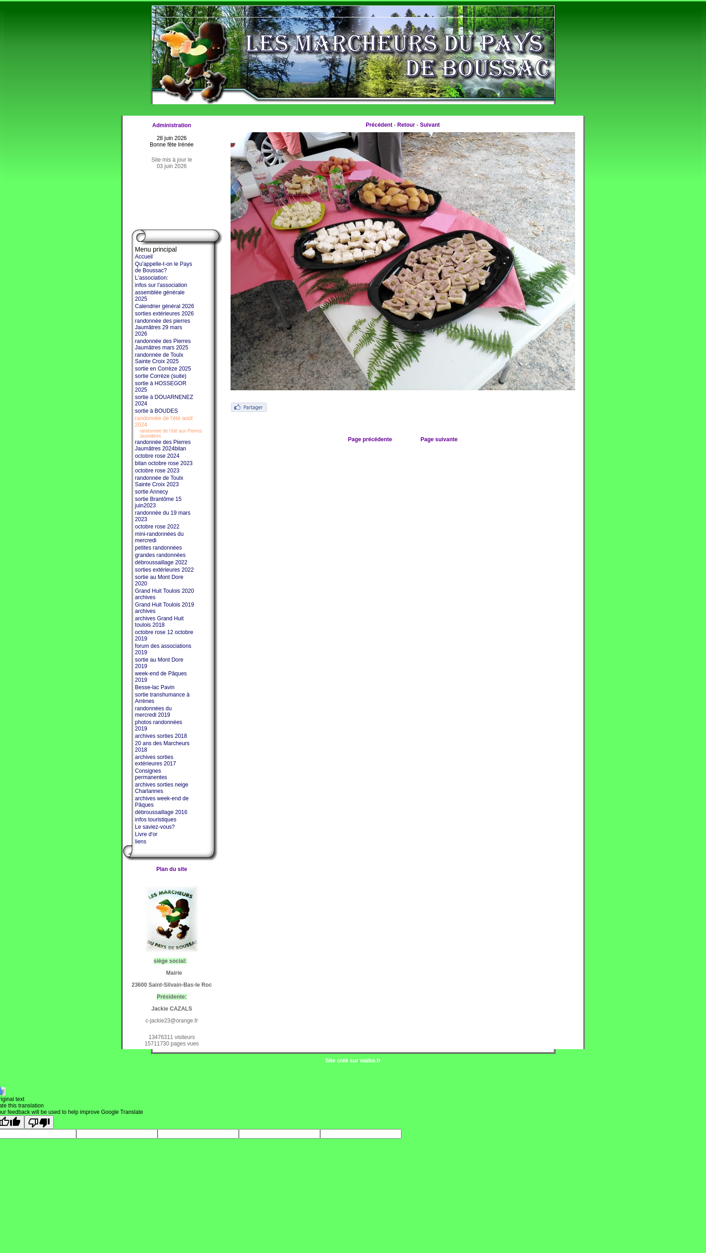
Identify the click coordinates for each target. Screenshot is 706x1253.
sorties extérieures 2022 (164, 570)
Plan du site (171, 869)
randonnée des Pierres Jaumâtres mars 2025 (163, 344)
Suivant (430, 125)
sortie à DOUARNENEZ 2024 (164, 400)
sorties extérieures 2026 (164, 313)
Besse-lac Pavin (155, 687)
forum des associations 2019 (163, 649)
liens (141, 841)
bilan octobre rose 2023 (163, 463)
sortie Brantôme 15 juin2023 (158, 502)
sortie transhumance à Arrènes (162, 697)
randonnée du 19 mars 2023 (163, 516)
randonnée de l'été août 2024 (164, 421)
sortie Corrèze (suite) (160, 376)
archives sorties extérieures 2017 (155, 760)
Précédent (379, 125)
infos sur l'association (161, 285)
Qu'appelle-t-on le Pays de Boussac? (163, 267)
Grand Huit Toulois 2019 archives (164, 607)
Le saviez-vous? (155, 827)
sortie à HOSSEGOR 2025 (160, 386)
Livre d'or (146, 834)
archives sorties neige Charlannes (161, 787)
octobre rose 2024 (157, 456)
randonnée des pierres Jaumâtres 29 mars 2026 (162, 327)
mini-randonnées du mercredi (159, 537)
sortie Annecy (151, 492)
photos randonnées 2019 (158, 725)
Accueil (144, 256)
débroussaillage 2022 (161, 562)
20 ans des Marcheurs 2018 (162, 746)
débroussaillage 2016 (161, 812)
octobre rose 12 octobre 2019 (164, 635)
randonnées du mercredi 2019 (153, 711)
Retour (406, 125)
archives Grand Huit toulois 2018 (159, 621)
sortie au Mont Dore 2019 (159, 663)
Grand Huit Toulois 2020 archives (164, 594)
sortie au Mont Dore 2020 (159, 580)
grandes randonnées (160, 555)
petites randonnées (158, 548)
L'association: (151, 278)
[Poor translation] (39, 1122)
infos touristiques (155, 819)
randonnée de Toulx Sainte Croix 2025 (159, 358)
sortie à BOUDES (156, 411)
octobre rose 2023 (157, 470)
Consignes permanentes (151, 774)
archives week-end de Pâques (162, 801)
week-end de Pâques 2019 (161, 676)
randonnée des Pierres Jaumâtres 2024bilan (163, 445)
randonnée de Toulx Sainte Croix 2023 (159, 481)
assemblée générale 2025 (160, 295)
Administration (171, 125)
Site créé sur (353, 1060)
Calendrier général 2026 (164, 306)
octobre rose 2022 (157, 526)
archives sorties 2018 (161, 736)
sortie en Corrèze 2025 (163, 368)
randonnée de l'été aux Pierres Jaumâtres (171, 433)
